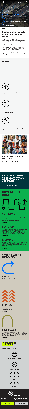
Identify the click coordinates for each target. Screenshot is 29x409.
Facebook (14, 373)
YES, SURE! (7, 403)
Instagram (14, 376)
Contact (14, 365)
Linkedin (11, 376)
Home (4, 28)
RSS (18, 376)
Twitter (11, 373)
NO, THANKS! (22, 403)
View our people (9, 95)
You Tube (18, 373)
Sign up (14, 355)
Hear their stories (9, 168)
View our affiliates (9, 112)
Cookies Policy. (22, 407)
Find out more (4, 222)
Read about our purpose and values (14, 185)
